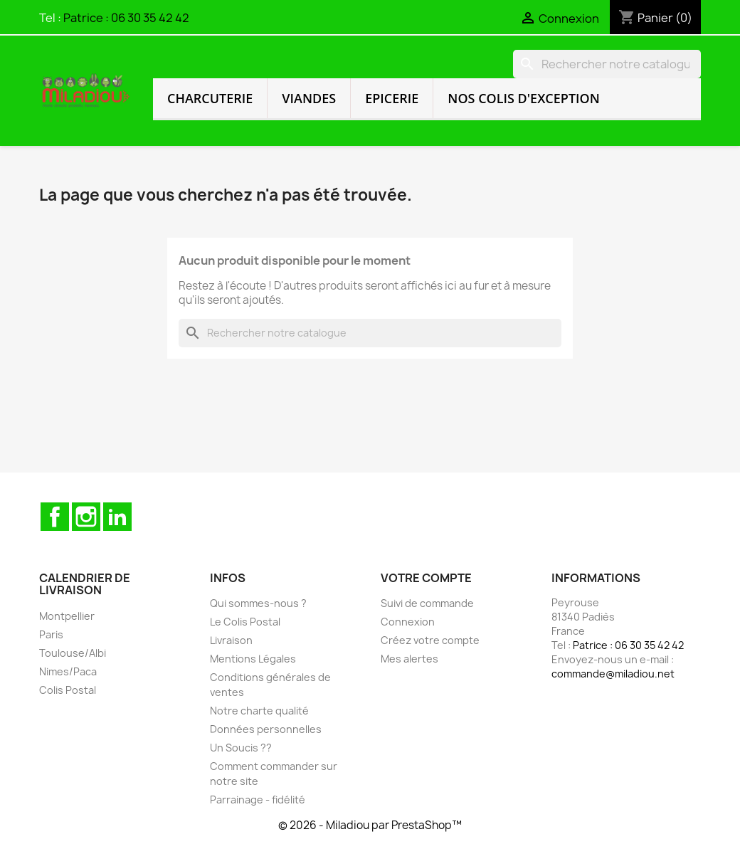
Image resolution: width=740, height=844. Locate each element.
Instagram (86, 516)
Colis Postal (67, 690)
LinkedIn (117, 516)
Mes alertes (409, 658)
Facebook (55, 516)
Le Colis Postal (245, 621)
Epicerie (391, 98)
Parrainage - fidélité (257, 799)
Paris (51, 634)
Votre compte (426, 578)
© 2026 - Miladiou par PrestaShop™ (370, 825)
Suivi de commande (427, 603)
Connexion (408, 621)
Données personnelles (266, 729)
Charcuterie (210, 98)
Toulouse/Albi (72, 653)
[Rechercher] (607, 64)
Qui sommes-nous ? (258, 603)
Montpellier (67, 616)
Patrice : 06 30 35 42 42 (126, 18)
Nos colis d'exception (524, 98)
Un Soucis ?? (241, 747)
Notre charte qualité (259, 710)
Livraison (231, 640)
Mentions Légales (253, 658)
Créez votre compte (430, 640)
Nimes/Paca (68, 671)
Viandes (309, 98)
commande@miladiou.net (613, 673)
